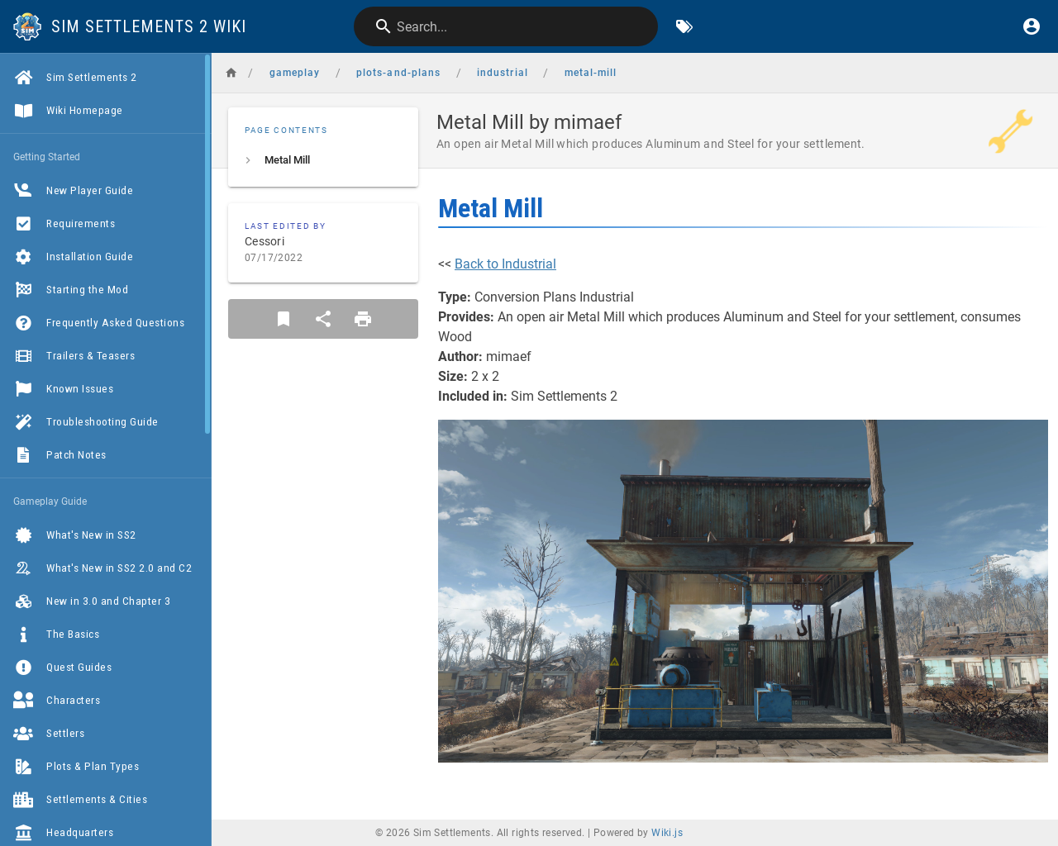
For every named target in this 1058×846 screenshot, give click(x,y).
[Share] (323, 319)
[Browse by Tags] (684, 26)
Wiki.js (667, 833)
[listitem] (323, 160)
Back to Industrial (505, 264)
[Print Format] (363, 319)
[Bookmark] (283, 319)
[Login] (1031, 26)
